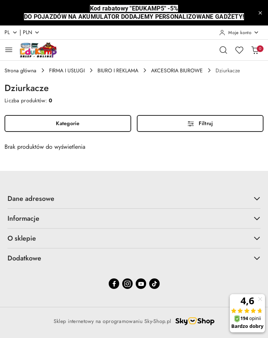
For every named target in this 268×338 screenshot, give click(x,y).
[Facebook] (114, 283)
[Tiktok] (154, 283)
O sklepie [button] (134, 238)
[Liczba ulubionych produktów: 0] (239, 50)
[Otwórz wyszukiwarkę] (223, 50)
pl (11, 32)
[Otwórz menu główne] (8, 49)
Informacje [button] (134, 218)
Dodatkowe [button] (134, 258)
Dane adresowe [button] (134, 198)
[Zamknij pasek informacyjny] (260, 12)
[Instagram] (127, 283)
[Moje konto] (239, 32)
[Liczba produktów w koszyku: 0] (255, 50)
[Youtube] (141, 283)
